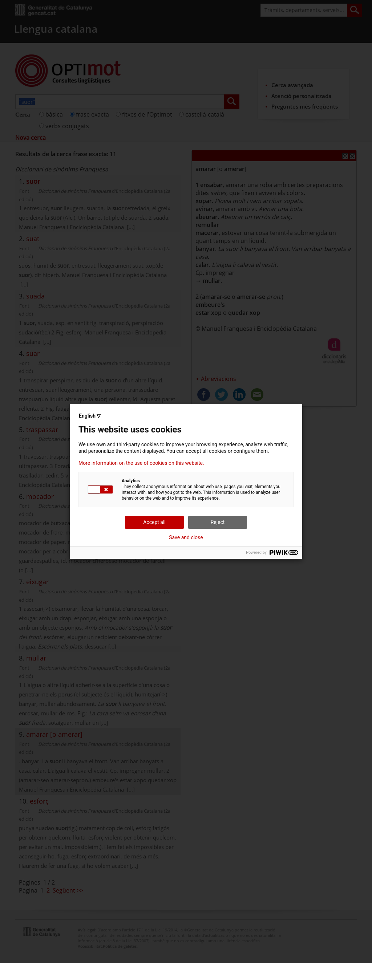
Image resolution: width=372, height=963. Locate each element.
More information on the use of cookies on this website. (141, 463)
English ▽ (90, 416)
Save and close (186, 537)
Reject (218, 522)
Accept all (154, 522)
